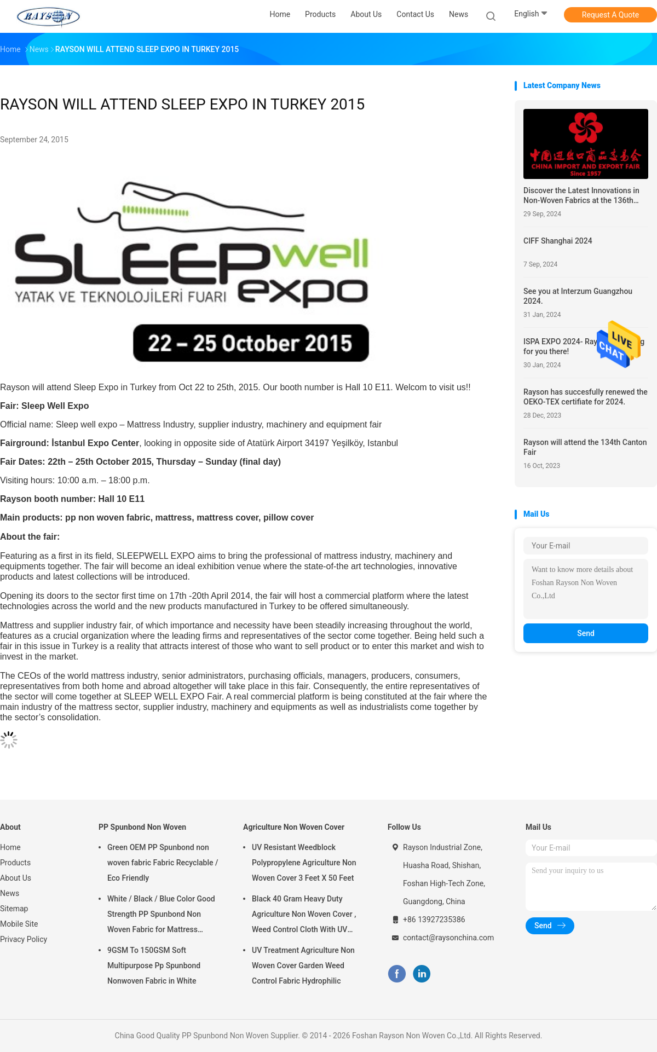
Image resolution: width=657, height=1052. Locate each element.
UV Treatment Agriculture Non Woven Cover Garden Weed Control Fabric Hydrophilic (303, 965)
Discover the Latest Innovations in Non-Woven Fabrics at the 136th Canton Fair (581, 195)
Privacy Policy (23, 939)
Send (586, 633)
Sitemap (14, 908)
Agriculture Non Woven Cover (293, 827)
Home (10, 847)
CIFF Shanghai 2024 (557, 240)
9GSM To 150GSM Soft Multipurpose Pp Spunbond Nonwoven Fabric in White (153, 965)
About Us (15, 878)
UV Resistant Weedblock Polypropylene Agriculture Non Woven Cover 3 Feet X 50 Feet (304, 862)
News (9, 893)
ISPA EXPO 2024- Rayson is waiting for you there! (583, 346)
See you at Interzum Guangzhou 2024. (577, 296)
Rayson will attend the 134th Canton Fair (585, 447)
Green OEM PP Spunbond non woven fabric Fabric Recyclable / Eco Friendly (162, 862)
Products (15, 862)
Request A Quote (610, 14)
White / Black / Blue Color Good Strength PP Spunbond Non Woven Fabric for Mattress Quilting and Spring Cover (161, 915)
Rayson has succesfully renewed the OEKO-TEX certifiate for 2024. (585, 397)
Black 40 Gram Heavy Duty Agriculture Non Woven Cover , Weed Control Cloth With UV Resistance (304, 915)
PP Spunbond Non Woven (142, 827)
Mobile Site (19, 924)
